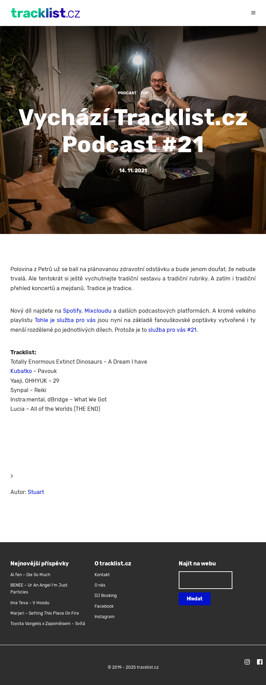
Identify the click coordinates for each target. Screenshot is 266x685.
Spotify (72, 310)
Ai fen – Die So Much (30, 574)
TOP (144, 93)
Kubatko (21, 371)
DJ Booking (106, 595)
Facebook (104, 606)
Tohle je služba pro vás (65, 320)
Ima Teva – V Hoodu (29, 602)
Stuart (36, 492)
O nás (100, 585)
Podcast (127, 93)
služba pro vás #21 (172, 330)
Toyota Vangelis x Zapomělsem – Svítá (47, 623)
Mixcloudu (98, 310)
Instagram (105, 616)
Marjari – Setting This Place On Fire (44, 613)
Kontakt (102, 574)
